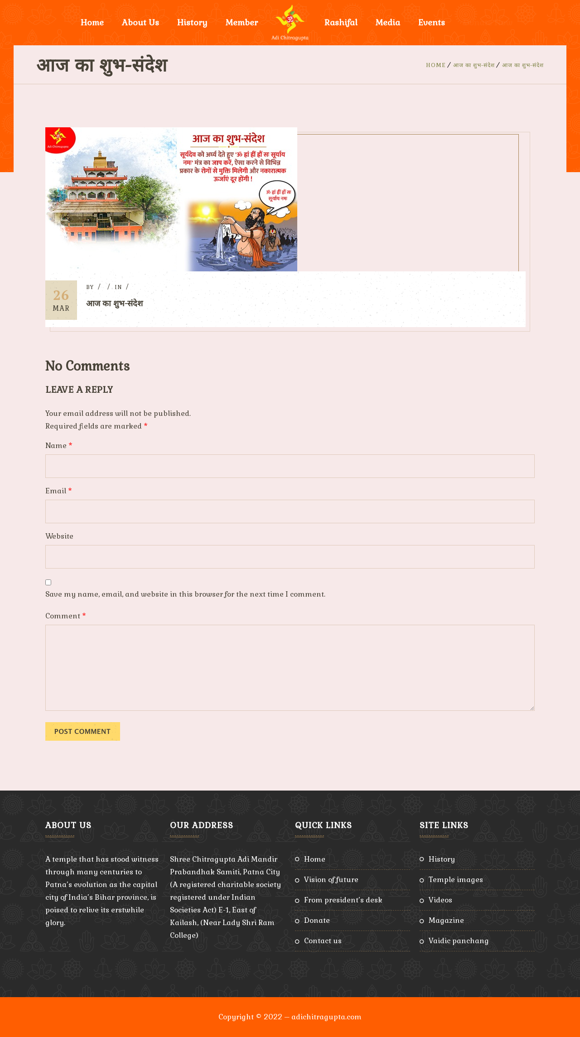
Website (59, 536)
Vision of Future (331, 879)
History (192, 22)
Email (58, 491)
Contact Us (323, 940)
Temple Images (456, 879)
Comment (65, 616)
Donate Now (487, 22)
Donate (317, 920)
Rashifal (341, 22)
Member (242, 22)
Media (388, 22)
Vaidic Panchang (459, 940)
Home (92, 22)
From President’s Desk (343, 900)
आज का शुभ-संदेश (474, 65)
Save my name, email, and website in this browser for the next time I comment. (185, 594)
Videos (440, 900)
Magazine (446, 920)
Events (431, 22)
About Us (140, 22)
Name (58, 445)
